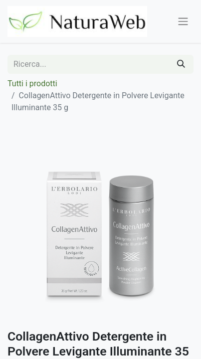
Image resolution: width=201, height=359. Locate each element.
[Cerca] (181, 64)
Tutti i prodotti (32, 83)
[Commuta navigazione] (183, 21)
